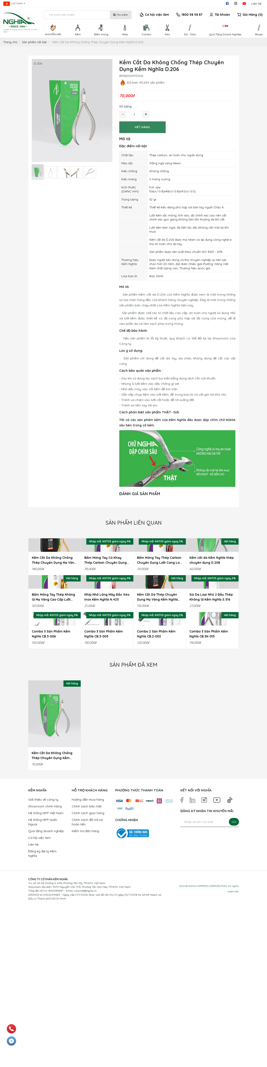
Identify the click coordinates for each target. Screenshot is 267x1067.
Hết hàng (142, 127)
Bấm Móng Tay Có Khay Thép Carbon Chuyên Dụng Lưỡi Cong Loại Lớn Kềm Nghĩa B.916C (105, 613)
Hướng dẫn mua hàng (88, 959)
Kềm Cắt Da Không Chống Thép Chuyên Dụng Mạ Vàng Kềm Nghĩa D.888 (54, 613)
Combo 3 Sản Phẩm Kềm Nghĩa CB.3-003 (103, 793)
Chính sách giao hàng (88, 973)
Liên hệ (256, 3)
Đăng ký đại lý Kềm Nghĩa (42, 1013)
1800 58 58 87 (192, 15)
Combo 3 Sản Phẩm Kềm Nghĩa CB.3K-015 (208, 793)
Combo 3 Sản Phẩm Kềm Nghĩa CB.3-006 (51, 793)
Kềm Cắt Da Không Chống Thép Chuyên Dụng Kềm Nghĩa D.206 (52, 915)
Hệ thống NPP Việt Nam (45, 973)
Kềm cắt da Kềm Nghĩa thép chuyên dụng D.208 (211, 613)
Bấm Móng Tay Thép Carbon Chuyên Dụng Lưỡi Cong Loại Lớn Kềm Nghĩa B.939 (159, 613)
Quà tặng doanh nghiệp (46, 991)
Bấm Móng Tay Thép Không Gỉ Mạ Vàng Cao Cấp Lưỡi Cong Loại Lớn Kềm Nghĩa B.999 (53, 703)
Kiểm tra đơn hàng (85, 991)
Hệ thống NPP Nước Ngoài (42, 982)
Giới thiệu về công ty (43, 959)
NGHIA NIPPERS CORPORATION (207, 1045)
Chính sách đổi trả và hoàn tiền (87, 982)
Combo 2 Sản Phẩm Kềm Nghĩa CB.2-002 (156, 793)
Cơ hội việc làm (157, 15)
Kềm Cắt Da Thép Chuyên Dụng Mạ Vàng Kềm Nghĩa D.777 (157, 703)
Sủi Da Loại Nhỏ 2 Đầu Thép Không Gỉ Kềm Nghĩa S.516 (211, 703)
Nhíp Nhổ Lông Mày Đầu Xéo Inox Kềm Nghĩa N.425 (106, 703)
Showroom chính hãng (45, 966)
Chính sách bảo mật (87, 966)
